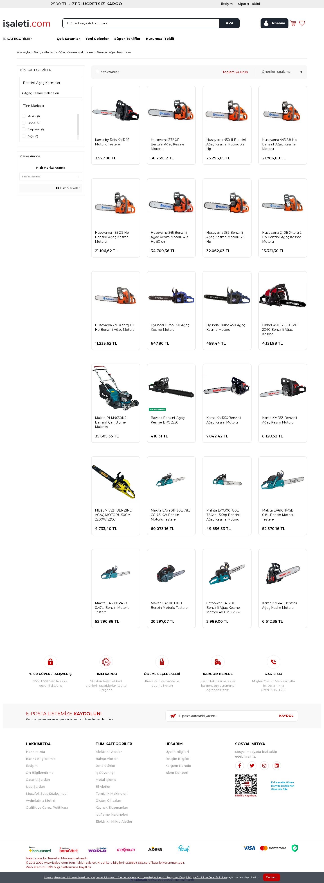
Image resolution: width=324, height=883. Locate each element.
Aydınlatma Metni (40, 801)
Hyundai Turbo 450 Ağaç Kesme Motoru (225, 327)
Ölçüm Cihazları (108, 801)
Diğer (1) (32, 136)
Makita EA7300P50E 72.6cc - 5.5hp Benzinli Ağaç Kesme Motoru (223, 514)
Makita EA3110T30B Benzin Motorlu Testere (169, 605)
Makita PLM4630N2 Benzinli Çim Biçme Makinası (110, 422)
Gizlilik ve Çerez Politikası (47, 808)
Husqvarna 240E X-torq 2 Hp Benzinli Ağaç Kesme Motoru (282, 237)
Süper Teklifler (127, 38)
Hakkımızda (35, 752)
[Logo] (26, 23)
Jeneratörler (105, 766)
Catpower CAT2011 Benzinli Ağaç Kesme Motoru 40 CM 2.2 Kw (223, 607)
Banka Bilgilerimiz (40, 759)
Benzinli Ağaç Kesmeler (114, 52)
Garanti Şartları (38, 780)
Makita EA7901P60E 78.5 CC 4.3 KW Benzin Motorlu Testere (170, 514)
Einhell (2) (33, 123)
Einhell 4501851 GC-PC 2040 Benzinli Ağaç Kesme (279, 329)
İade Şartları (35, 787)
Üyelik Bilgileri (177, 752)
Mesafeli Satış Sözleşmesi (46, 794)
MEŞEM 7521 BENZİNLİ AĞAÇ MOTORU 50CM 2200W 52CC (114, 514)
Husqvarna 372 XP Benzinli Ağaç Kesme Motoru (167, 144)
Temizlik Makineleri (112, 794)
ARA (230, 23)
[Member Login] (274, 23)
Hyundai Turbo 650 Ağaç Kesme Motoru (170, 327)
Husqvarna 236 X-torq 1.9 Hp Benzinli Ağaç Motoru (115, 327)
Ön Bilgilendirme (40, 773)
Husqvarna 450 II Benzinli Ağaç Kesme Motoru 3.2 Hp (226, 144)
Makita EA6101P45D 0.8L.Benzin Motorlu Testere (278, 514)
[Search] (151, 23)
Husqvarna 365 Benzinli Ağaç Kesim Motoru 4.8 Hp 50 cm (169, 237)
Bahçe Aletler (107, 759)
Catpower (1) (35, 129)
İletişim (32, 766)
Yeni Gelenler (97, 38)
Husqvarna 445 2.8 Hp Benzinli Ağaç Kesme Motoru (279, 144)
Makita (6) (33, 116)
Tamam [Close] (271, 877)
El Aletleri (103, 787)
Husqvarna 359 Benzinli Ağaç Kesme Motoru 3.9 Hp (225, 237)
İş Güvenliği (105, 773)
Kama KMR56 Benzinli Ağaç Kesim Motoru (223, 420)
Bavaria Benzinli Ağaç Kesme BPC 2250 (167, 420)
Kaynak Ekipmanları (112, 808)
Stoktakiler (110, 72)
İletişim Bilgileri (177, 759)
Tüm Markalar (68, 188)
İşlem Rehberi (176, 773)
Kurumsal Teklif (160, 38)
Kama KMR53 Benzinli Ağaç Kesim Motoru (279, 420)
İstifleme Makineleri (112, 815)
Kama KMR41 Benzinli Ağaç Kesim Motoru (279, 605)
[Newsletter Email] (220, 716)
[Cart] (292, 23)
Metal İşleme (106, 780)
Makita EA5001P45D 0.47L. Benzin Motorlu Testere (112, 607)
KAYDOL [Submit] (286, 716)
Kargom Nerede (178, 766)
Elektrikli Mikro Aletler (114, 822)
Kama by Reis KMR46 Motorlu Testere (112, 142)
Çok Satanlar (68, 38)
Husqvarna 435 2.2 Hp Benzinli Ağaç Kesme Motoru (112, 237)
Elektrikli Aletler (109, 752)
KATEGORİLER (19, 38)
